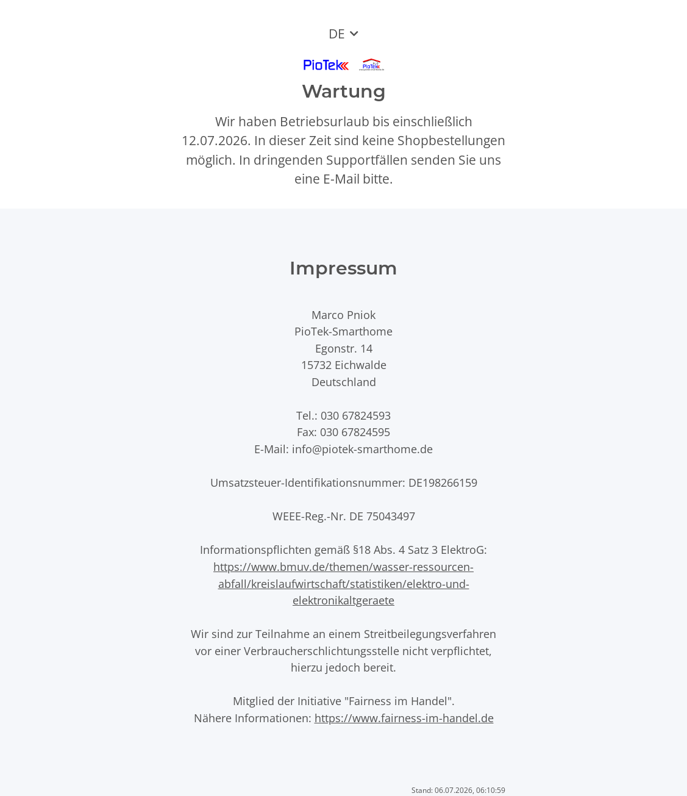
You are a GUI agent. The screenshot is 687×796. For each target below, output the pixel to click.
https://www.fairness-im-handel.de (404, 717)
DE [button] (337, 33)
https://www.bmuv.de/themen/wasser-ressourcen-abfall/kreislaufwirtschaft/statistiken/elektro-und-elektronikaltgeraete (343, 583)
